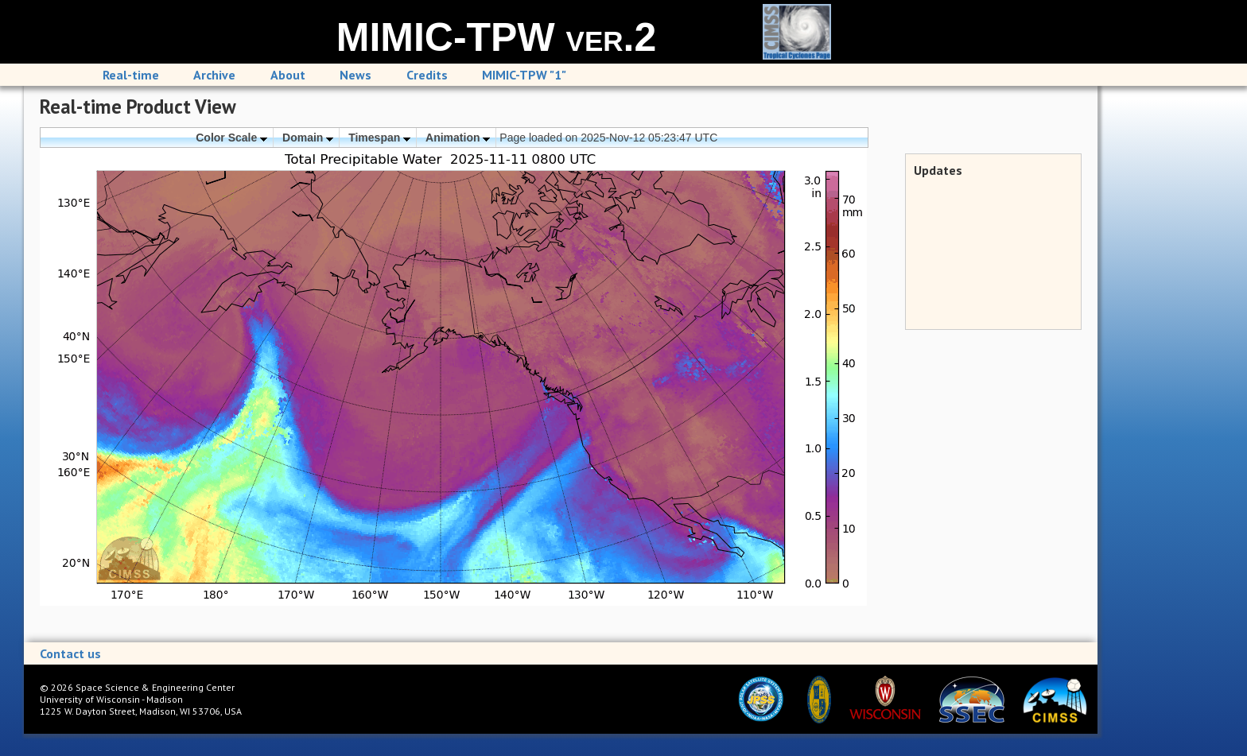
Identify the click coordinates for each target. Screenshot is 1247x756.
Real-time (131, 75)
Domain (307, 137)
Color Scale (231, 137)
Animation (457, 137)
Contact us (70, 653)
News (355, 75)
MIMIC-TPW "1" (524, 75)
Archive (214, 75)
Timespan (379, 137)
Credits (427, 75)
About (287, 75)
